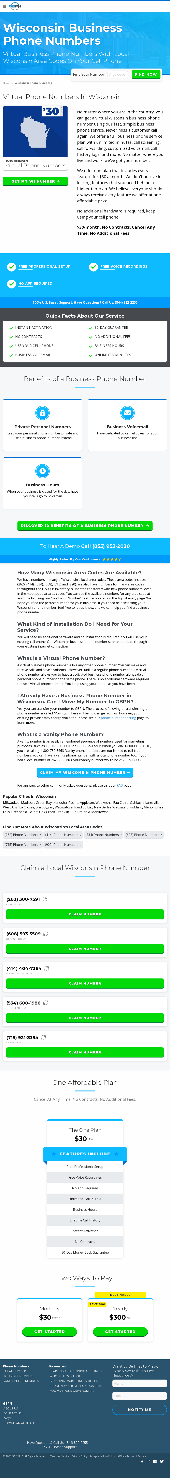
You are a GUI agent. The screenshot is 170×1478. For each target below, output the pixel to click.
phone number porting (119, 715)
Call (105, 544)
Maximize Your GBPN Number (72, 1388)
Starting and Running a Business (76, 1369)
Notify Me (139, 1407)
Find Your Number (89, 74)
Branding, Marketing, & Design (74, 1379)
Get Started (49, 1330)
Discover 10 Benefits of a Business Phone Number (85, 526)
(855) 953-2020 (111, 544)
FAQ (120, 783)
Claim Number (85, 912)
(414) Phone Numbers (63, 832)
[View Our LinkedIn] (154, 1459)
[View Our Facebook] (141, 1459)
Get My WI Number (35, 181)
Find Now (146, 74)
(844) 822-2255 (126, 302)
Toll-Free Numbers (18, 1374)
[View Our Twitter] (161, 1459)
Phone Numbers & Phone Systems (76, 1384)
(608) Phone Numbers (144, 832)
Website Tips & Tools (66, 1374)
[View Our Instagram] (148, 1459)
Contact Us (12, 1411)
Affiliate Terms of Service (131, 1454)
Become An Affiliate (19, 1421)
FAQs (7, 1416)
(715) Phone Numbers (23, 842)
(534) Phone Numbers (103, 832)
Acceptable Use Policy (102, 1454)
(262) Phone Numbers (23, 832)
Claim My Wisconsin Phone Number (85, 770)
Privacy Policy (79, 1454)
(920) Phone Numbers (63, 842)
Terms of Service (59, 1454)
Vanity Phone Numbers (21, 1379)
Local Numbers (15, 1369)
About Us (10, 1406)
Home (8, 83)
